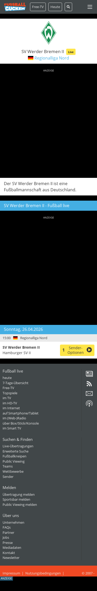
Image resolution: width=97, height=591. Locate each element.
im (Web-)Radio (14, 418)
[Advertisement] (48, 122)
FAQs (7, 527)
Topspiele (10, 393)
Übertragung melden (19, 494)
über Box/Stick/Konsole (21, 423)
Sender (8, 476)
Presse (8, 542)
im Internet (11, 408)
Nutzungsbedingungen (43, 573)
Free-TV (38, 6)
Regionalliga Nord (51, 58)
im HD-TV (10, 403)
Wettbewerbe (13, 471)
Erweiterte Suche (15, 451)
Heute (55, 6)
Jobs (6, 537)
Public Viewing (14, 461)
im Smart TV (12, 428)
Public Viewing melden (20, 504)
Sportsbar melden (16, 499)
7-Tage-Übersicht (15, 383)
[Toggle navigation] (90, 7)
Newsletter (11, 557)
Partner (8, 532)
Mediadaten (12, 547)
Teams (8, 466)
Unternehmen (13, 522)
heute (7, 377)
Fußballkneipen (14, 456)
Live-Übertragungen (18, 446)
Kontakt (9, 552)
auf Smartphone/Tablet (21, 413)
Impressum (11, 573)
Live (71, 52)
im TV (7, 398)
